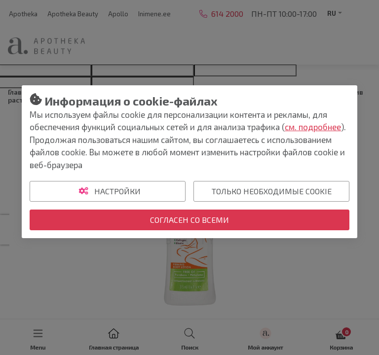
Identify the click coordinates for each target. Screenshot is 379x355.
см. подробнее (313, 127)
